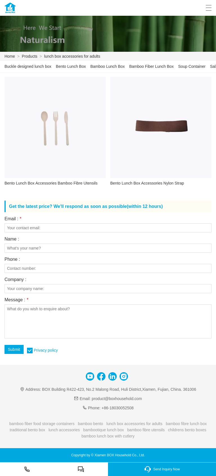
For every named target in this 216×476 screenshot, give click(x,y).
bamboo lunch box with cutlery (108, 436)
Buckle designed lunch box (27, 66)
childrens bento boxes (187, 430)
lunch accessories (64, 430)
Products (29, 56)
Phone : (12, 259)
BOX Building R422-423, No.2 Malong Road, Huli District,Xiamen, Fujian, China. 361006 (119, 389)
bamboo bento (90, 423)
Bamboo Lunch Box (107, 66)
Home (9, 56)
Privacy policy (46, 350)
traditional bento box (27, 430)
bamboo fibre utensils (146, 430)
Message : (16, 300)
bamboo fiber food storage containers (42, 423)
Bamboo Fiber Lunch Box (151, 66)
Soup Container (191, 66)
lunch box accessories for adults (72, 56)
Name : (11, 239)
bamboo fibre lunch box (186, 423)
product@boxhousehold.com (117, 398)
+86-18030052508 (118, 408)
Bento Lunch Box (71, 66)
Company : (15, 279)
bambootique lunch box (103, 430)
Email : (12, 219)
